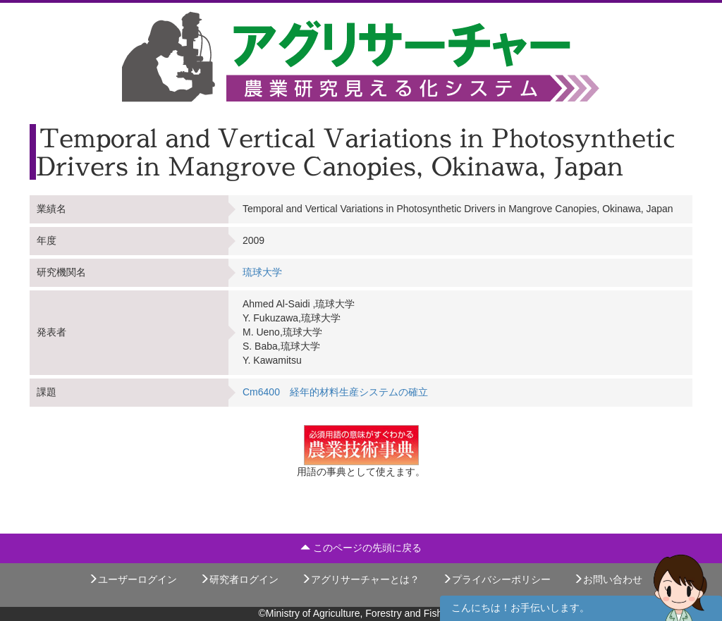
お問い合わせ (607, 579)
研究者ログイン (239, 579)
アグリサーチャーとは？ (360, 579)
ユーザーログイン (132, 579)
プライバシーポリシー (496, 579)
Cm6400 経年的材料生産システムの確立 (335, 392)
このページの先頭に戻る (361, 547)
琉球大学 (262, 272)
